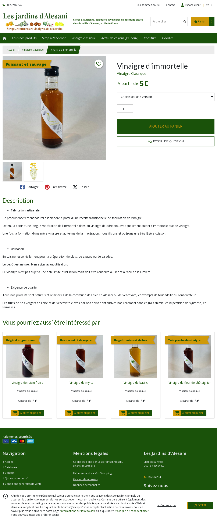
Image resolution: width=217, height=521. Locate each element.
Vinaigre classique (33, 49)
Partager (29, 187)
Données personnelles (86, 485)
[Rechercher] (185, 21)
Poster (81, 187)
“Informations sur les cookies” (77, 511)
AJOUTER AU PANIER (165, 126)
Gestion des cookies (85, 479)
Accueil (11, 49)
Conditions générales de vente (22, 484)
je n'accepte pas (166, 505)
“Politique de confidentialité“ (132, 511)
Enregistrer (55, 187)
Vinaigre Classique (131, 73)
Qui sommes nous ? (15, 478)
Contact (170, 5)
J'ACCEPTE (200, 505)
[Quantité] (125, 108)
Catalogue (10, 467)
